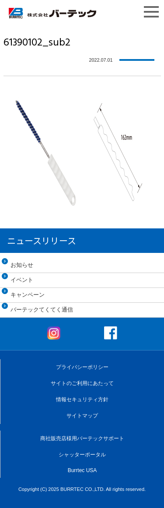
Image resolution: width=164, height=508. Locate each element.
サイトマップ (82, 416)
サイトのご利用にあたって (82, 383)
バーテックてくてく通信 (41, 309)
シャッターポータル (82, 455)
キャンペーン (27, 294)
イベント (21, 280)
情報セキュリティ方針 (82, 399)
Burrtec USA (82, 470)
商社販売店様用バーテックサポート (82, 438)
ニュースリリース (41, 240)
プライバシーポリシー (82, 367)
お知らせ (21, 265)
